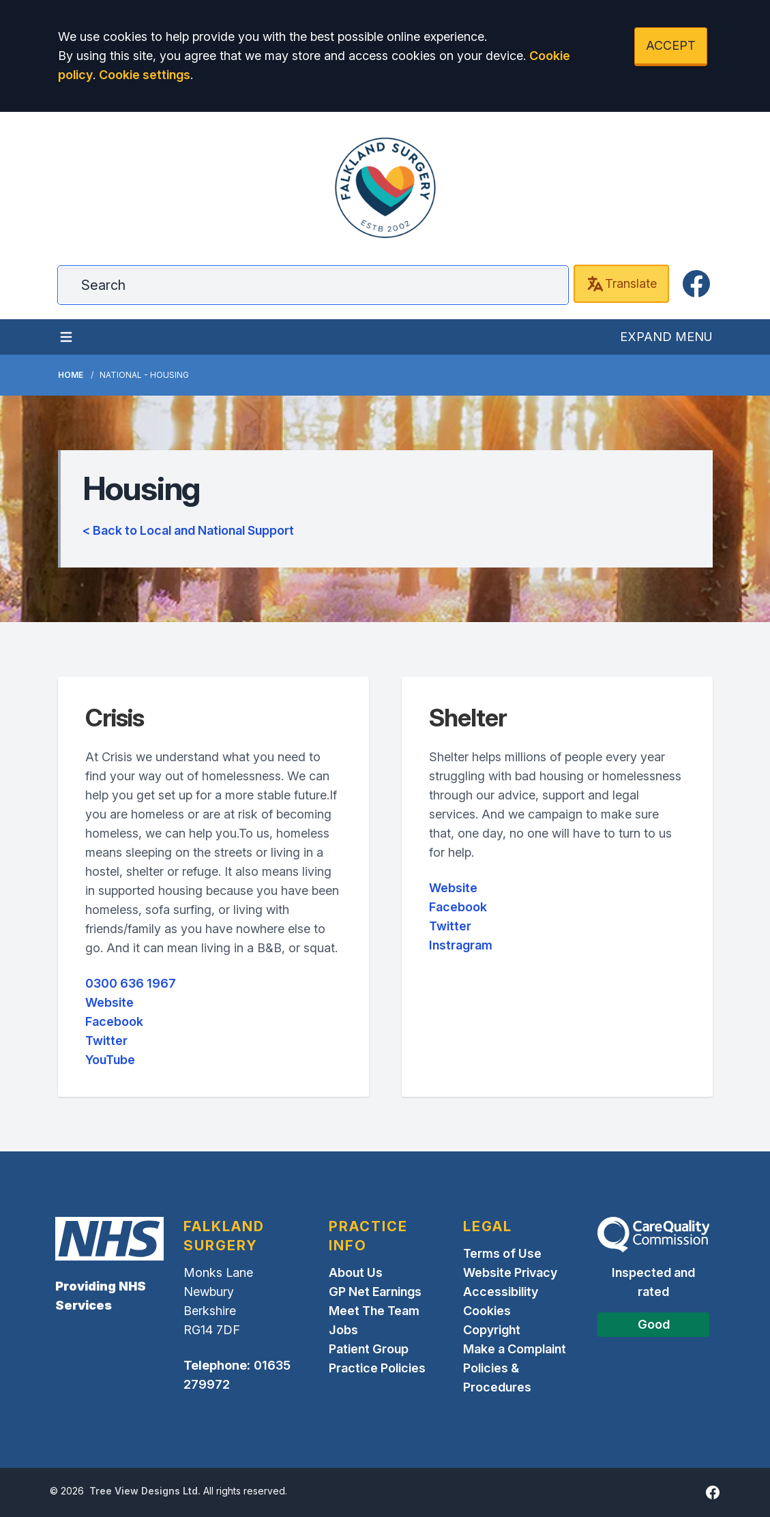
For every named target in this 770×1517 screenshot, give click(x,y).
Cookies (487, 1311)
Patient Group (369, 1349)
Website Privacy (510, 1272)
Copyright (491, 1330)
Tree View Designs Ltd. (145, 1491)
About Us (356, 1272)
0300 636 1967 (130, 983)
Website (109, 1002)
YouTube (110, 1059)
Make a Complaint (514, 1349)
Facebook (114, 1021)
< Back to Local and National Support (188, 530)
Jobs (343, 1330)
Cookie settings (144, 75)
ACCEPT (671, 45)
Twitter (106, 1040)
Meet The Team (374, 1311)
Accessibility (500, 1291)
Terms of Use (502, 1253)
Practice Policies (377, 1368)
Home (70, 375)
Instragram (460, 945)
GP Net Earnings (375, 1291)
